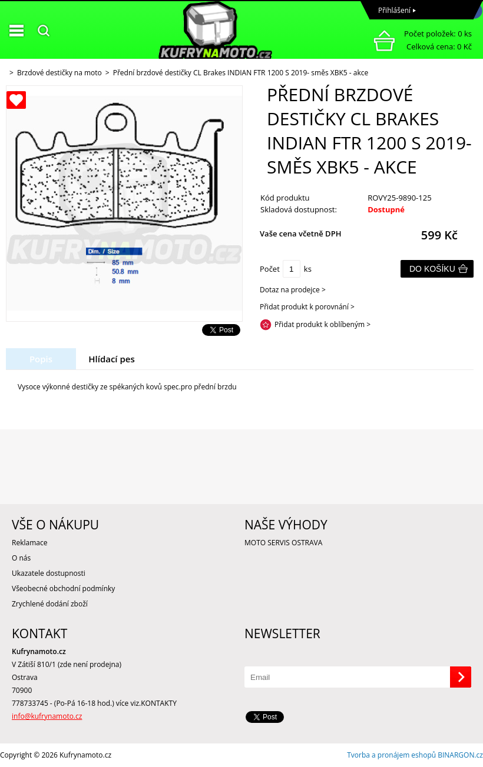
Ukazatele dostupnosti (48, 573)
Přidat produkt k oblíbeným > (322, 324)
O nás (21, 558)
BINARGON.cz (460, 755)
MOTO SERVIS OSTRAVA (283, 543)
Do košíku (432, 269)
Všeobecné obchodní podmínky (63, 588)
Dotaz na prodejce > (293, 290)
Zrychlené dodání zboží (50, 604)
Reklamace (29, 543)
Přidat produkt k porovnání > (307, 307)
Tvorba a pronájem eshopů (391, 755)
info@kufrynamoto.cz (47, 716)
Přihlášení (394, 10)
